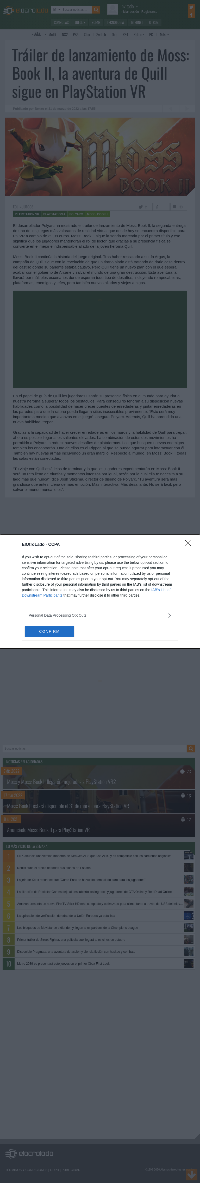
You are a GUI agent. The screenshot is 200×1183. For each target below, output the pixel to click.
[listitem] (100, 615)
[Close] (190, 544)
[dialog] (100, 591)
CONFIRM (49, 631)
